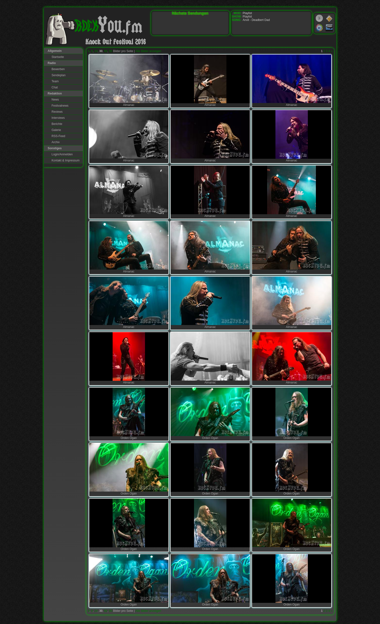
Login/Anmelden (62, 154)
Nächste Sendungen (190, 13)
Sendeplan (59, 75)
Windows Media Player (319, 28)
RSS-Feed (58, 136)
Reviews (57, 111)
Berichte (57, 124)
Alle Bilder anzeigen (148, 51)
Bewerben (58, 69)
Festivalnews (60, 105)
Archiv (56, 142)
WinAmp (329, 18)
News (55, 99)
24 (95, 51)
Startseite (58, 57)
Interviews (58, 118)
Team (55, 81)
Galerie (56, 130)
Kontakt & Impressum (66, 160)
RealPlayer (329, 28)
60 (105, 51)
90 (110, 51)
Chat (55, 87)
